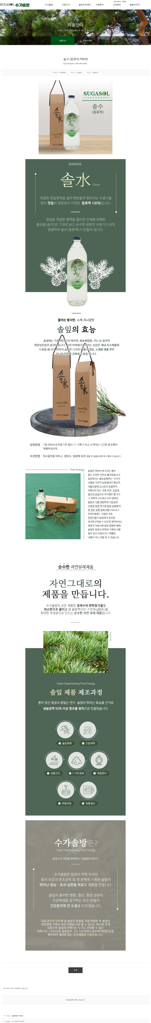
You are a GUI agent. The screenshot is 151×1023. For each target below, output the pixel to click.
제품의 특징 (87, 41)
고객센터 (117, 5)
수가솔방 (49, 5)
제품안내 (66, 5)
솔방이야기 (135, 5)
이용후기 (100, 5)
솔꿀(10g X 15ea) (17, 1016)
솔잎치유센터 (85, 5)
